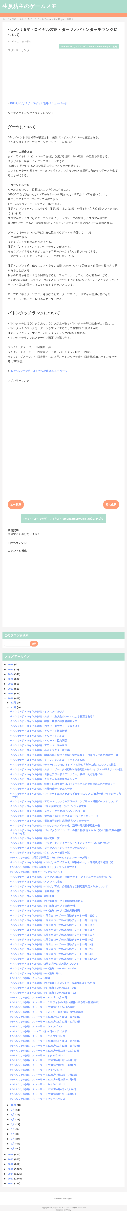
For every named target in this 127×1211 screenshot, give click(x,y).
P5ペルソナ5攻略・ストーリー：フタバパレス (36, 1070)
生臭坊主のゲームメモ (29, 6)
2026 (11, 664)
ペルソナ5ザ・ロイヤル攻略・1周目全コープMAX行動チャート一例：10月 (52, 934)
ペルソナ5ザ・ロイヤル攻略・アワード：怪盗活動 (38, 730)
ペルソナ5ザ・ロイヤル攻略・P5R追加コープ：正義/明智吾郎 (45, 910)
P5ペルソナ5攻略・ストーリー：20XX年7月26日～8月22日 (44, 1065)
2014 (11, 1173)
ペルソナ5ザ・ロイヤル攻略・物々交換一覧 (35, 838)
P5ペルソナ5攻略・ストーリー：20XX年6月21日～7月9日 (43, 1079)
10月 (14, 1105)
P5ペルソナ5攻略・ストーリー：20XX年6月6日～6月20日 (43, 1089)
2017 (11, 1159)
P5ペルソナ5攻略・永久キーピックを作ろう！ (36, 871)
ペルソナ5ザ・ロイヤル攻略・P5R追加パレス (36, 973)
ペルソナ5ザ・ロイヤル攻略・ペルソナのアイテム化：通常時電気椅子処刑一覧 (55, 825)
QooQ (68, 1210)
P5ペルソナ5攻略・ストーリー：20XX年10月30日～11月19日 (45, 1041)
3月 (13, 1138)
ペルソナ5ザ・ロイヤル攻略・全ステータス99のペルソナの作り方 (47, 811)
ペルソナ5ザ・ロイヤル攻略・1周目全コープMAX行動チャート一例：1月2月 (53, 920)
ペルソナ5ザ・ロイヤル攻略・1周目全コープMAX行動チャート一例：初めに (53, 915)
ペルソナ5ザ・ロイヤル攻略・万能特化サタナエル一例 (41, 788)
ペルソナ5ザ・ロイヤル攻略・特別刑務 (32, 896)
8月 (13, 1114)
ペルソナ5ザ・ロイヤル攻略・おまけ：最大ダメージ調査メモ (45, 726)
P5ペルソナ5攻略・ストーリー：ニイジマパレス (37, 1036)
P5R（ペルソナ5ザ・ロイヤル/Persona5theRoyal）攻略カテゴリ (63, 518)
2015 (11, 1169)
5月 (13, 1129)
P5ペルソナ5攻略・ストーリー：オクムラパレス (37, 1055)
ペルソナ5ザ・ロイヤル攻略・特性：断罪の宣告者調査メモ (43, 721)
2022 (11, 683)
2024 (11, 674)
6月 (13, 1124)
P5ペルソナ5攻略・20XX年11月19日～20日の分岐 (38, 1031)
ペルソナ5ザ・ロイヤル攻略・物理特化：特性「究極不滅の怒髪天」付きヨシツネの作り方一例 (64, 755)
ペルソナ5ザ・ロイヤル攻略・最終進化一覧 (35, 891)
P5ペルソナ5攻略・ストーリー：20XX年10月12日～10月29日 (45, 1045)
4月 (13, 1133)
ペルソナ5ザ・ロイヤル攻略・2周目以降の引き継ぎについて (44, 963)
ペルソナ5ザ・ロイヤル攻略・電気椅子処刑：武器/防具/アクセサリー (49, 820)
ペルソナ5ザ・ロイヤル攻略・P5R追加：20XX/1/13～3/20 (43, 968)
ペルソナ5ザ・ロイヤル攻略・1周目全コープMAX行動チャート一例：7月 (51, 949)
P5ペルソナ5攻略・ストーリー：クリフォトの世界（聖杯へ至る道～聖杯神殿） (55, 1002)
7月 (13, 1119)
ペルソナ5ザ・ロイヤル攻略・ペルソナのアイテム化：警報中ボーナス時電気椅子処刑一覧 (61, 862)
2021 (11, 688)
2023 (11, 679)
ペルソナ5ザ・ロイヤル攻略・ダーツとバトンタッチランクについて (48, 847)
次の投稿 (15, 504)
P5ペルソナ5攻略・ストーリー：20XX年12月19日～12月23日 (45, 1016)
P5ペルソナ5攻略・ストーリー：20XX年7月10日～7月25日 (44, 1074)
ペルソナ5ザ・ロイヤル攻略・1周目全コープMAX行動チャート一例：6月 (51, 954)
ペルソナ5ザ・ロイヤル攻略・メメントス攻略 (36, 881)
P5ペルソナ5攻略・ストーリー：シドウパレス (36, 1026)
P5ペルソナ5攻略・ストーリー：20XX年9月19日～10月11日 (44, 1050)
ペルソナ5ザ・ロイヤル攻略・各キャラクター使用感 (40, 750)
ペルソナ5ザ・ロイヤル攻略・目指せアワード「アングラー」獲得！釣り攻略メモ (56, 774)
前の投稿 (111, 504)
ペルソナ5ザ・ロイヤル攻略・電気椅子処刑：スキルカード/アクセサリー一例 (54, 816)
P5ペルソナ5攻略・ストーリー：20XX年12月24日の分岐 (42, 1007)
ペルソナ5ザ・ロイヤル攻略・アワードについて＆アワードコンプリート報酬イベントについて (64, 801)
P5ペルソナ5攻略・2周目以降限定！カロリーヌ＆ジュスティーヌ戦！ (49, 857)
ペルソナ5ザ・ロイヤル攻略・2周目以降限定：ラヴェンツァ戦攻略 (48, 806)
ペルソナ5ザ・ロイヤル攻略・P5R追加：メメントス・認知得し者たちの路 (52, 983)
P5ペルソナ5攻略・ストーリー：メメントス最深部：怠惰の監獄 (46, 1012)
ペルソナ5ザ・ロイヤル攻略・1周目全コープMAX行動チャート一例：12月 (52, 925)
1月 (13, 1148)
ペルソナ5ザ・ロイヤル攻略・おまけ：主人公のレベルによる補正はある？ (52, 716)
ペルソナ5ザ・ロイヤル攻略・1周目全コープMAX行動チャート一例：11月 (52, 929)
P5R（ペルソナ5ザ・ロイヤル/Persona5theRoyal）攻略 (89, 46)
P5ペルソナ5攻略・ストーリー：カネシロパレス (37, 1084)
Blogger (68, 1198)
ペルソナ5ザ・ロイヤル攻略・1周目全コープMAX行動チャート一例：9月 (51, 939)
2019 (11, 698)
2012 (11, 1183)
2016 (11, 1164)
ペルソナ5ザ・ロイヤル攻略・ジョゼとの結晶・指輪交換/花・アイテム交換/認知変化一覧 (61, 876)
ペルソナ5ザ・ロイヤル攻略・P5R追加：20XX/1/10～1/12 (43, 987)
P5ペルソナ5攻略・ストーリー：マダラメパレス (37, 1098)
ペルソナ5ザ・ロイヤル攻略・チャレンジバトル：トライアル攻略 (47, 759)
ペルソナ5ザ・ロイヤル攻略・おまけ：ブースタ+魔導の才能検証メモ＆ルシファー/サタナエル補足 (66, 769)
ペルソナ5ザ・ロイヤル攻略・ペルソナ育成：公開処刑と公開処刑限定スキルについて (59, 886)
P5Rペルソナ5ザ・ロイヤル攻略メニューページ (38, 103)
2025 (11, 669)
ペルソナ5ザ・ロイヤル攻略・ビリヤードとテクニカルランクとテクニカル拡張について (60, 843)
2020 (11, 693)
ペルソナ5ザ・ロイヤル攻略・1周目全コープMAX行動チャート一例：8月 (51, 944)
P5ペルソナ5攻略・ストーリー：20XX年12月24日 (38, 997)
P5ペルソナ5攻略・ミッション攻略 (30, 978)
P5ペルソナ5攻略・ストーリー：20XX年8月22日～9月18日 (44, 1060)
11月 (14, 707)
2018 (11, 1154)
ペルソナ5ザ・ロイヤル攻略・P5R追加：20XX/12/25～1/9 (43, 992)
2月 (13, 1143)
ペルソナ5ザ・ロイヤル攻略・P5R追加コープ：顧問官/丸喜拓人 (46, 901)
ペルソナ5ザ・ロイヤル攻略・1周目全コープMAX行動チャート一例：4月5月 (53, 958)
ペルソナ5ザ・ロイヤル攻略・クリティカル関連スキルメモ (43, 779)
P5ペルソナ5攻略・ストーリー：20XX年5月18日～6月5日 (43, 1094)
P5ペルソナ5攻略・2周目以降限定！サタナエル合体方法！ (43, 867)
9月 (13, 1109)
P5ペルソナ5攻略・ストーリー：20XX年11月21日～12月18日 (45, 1021)
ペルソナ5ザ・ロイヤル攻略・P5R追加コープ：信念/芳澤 (42, 905)
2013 (11, 1178)
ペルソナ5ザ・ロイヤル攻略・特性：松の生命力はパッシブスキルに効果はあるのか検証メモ (62, 784)
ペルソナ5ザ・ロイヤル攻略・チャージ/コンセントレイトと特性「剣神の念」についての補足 (63, 764)
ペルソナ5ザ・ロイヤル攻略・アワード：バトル (37, 735)
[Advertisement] (63, 75)
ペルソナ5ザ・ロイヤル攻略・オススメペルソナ (37, 711)
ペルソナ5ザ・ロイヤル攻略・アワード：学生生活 (38, 745)
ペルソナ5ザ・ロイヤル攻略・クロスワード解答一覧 (40, 852)
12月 (14, 702)
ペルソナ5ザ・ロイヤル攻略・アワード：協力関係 (38, 740)
